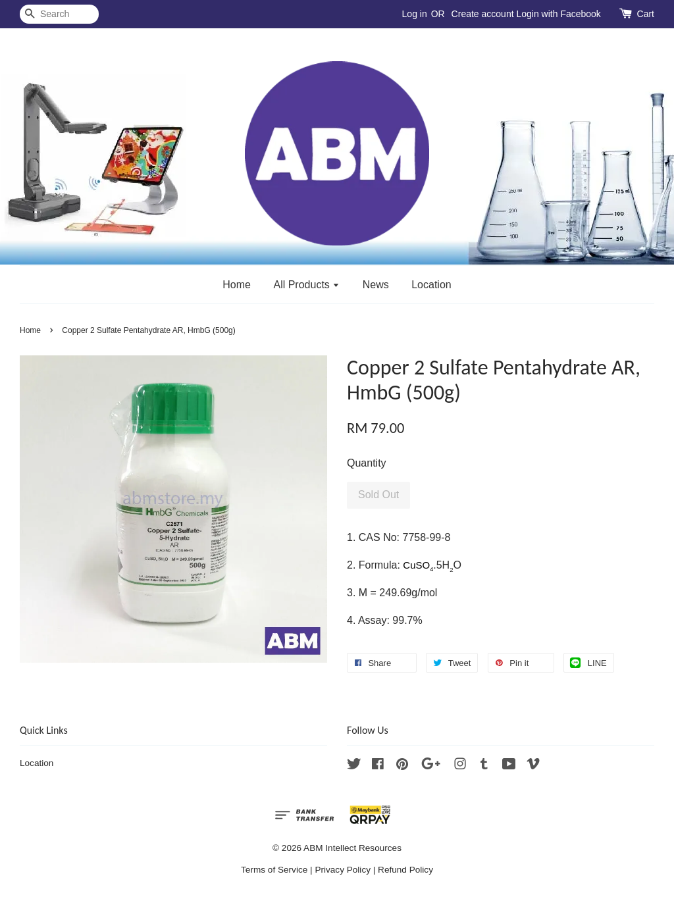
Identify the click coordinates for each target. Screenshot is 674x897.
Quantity (366, 463)
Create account (483, 14)
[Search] (59, 14)
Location (431, 284)
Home (236, 284)
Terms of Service (274, 870)
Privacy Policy (343, 870)
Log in (414, 14)
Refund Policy (405, 870)
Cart (645, 14)
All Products (306, 284)
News (376, 284)
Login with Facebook (558, 14)
